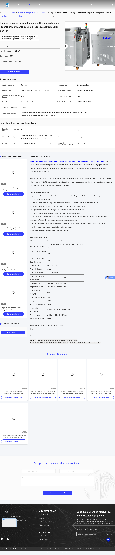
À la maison (20, 6)
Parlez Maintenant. (14, 72)
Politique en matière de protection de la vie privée (16, 549)
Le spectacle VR (53, 6)
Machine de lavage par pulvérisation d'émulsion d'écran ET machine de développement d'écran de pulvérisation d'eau (101, 392)
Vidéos (42, 5)
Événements (96, 5)
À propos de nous (67, 6)
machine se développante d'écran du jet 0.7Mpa (85, 342)
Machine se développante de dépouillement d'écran (31, 14)
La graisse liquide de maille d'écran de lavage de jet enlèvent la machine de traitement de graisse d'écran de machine (72, 392)
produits (13, 13)
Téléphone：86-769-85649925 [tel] (11, 517)
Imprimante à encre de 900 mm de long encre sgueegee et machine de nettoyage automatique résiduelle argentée (43, 392)
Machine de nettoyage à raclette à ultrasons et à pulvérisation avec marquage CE (11, 230)
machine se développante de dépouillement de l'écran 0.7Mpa (57, 340)
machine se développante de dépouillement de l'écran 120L (49, 342)
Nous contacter (81, 6)
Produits (32, 5)
